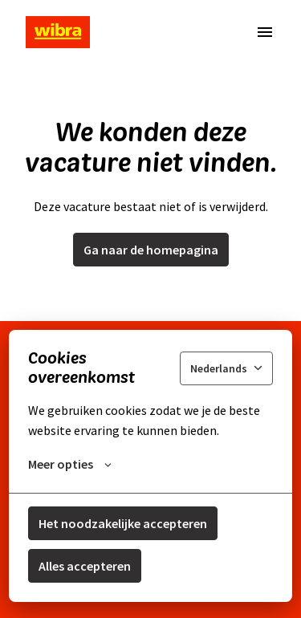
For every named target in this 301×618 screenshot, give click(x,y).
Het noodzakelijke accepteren (123, 523)
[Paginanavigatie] (265, 32)
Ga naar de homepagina (150, 250)
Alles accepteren (85, 566)
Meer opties (70, 464)
